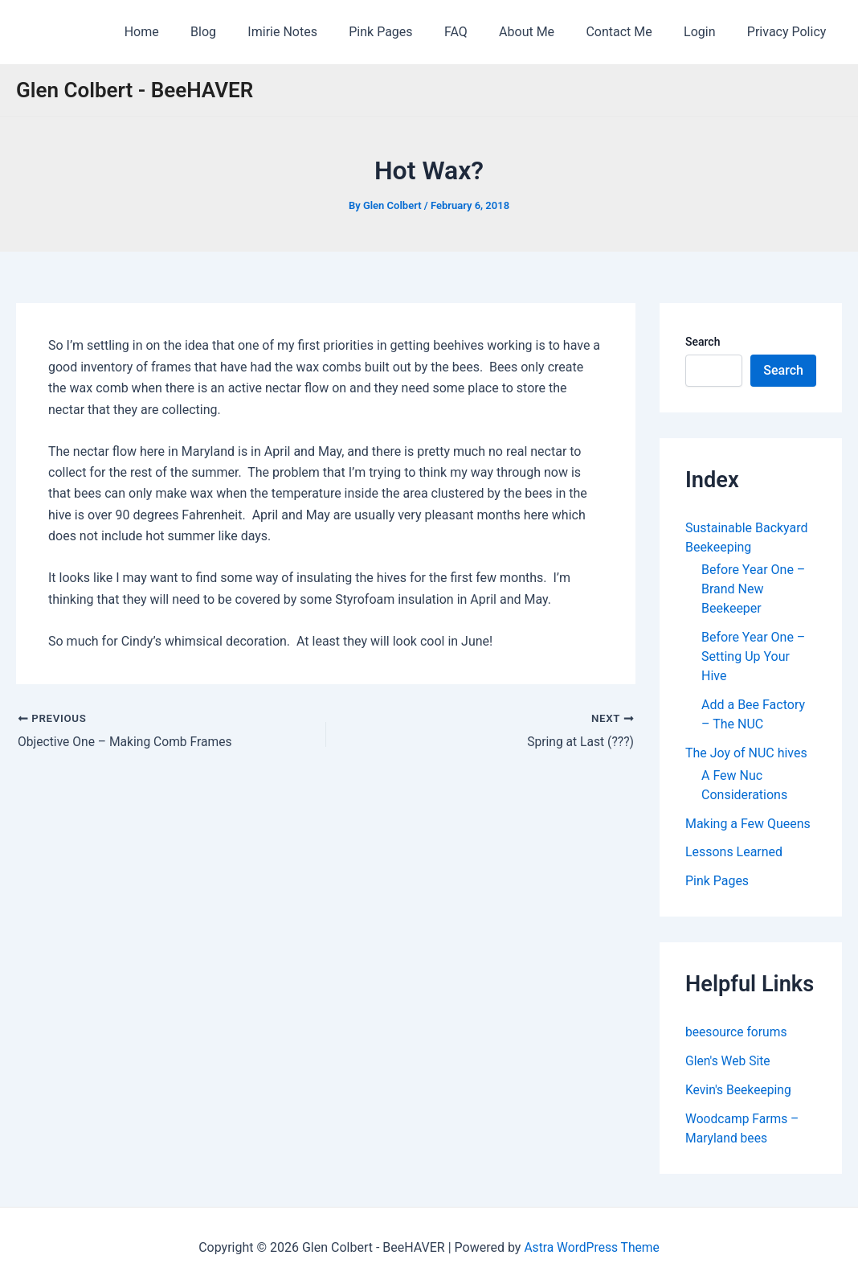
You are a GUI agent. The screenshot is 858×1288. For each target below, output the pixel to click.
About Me (547, 31)
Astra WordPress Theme (591, 1247)
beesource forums (737, 1032)
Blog (247, 31)
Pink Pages (412, 31)
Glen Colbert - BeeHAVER (134, 90)
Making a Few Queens (748, 823)
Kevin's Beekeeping (739, 1090)
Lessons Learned (733, 852)
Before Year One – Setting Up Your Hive (753, 656)
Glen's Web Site (728, 1061)
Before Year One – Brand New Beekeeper (753, 589)
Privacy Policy (790, 31)
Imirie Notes (321, 31)
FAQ (482, 31)
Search (702, 341)
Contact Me (634, 31)
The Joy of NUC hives (746, 753)
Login (708, 31)
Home (191, 31)
